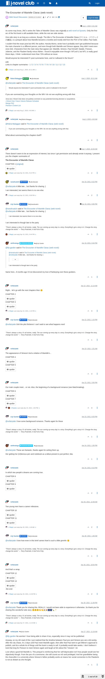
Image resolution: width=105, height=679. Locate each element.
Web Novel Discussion (18, 17)
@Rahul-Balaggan (13, 124)
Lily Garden (14, 204)
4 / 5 (39, 65)
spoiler (11, 169)
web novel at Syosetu (77, 31)
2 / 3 (34, 65)
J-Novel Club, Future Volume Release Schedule (22, 101)
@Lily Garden (39, 243)
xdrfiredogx (14, 243)
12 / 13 (62, 65)
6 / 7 (44, 65)
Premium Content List (13, 105)
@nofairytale (34, 78)
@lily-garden (10, 248)
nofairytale (14, 26)
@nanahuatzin (33, 204)
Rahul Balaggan (16, 78)
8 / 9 (49, 65)
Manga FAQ (10, 103)
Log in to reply (93, 18)
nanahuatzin (14, 182)
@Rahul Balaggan (25, 119)
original (20, 164)
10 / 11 (55, 65)
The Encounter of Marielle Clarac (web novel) (40, 83)
